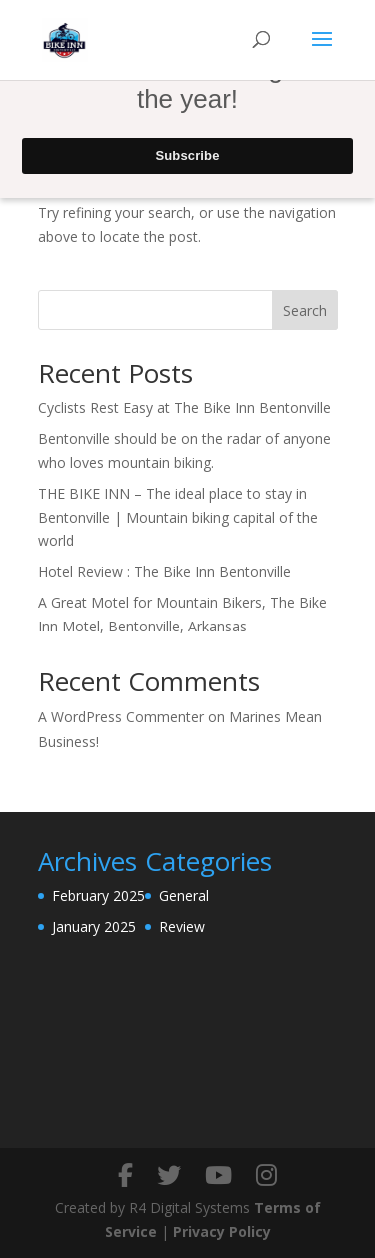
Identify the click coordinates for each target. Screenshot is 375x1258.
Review (182, 926)
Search (305, 310)
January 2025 (94, 926)
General (184, 895)
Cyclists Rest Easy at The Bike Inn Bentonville (184, 407)
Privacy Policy (222, 1231)
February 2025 (98, 895)
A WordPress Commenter (121, 716)
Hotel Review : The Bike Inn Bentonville (164, 571)
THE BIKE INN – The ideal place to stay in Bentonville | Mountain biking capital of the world (178, 517)
